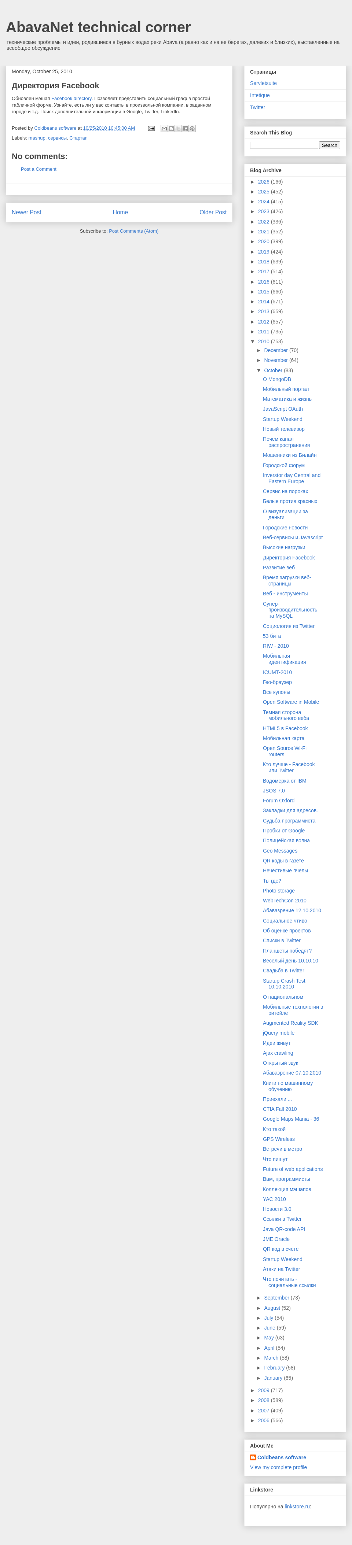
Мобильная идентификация (284, 659)
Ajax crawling (278, 1053)
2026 (264, 182)
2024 (264, 201)
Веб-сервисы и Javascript (293, 537)
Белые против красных (290, 501)
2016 (264, 282)
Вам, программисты (286, 1179)
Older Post (213, 212)
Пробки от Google (284, 831)
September (277, 1298)
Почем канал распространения (286, 442)
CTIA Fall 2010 (280, 1109)
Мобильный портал (286, 389)
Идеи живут (276, 1043)
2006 (264, 1420)
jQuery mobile (278, 1033)
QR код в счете (281, 1249)
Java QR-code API (284, 1229)
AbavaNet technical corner (98, 27)
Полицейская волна (286, 840)
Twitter (257, 107)
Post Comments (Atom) (133, 231)
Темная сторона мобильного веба (286, 715)
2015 (264, 292)
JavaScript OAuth (283, 409)
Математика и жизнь (287, 399)
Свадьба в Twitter (283, 970)
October (274, 370)
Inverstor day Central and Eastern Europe (291, 478)
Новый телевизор (284, 429)
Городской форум (284, 465)
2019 (264, 252)
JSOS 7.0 (274, 791)
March (272, 1358)
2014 (264, 301)
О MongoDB (277, 379)
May (269, 1338)
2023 (264, 211)
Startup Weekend (282, 419)
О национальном (283, 997)
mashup (37, 138)
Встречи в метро (282, 1149)
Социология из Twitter (289, 626)
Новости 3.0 (277, 1209)
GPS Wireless (279, 1139)
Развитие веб (279, 567)
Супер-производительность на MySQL (290, 610)
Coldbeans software (281, 1457)
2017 (264, 271)
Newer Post (26, 212)
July (269, 1318)
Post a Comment (38, 169)
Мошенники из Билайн (289, 455)
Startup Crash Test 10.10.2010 (284, 984)
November (276, 360)
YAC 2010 (274, 1199)
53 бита (272, 636)
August (272, 1308)
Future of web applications (293, 1169)
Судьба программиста (289, 821)
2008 (264, 1400)
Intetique (260, 95)
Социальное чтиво (285, 921)
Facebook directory (71, 98)
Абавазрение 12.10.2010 (292, 910)
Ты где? (272, 881)
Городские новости (285, 528)
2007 (264, 1410)
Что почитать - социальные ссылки (289, 1282)
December (276, 350)
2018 (264, 262)
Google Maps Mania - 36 (291, 1119)
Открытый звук (280, 1063)
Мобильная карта (284, 738)
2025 (264, 192)
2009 (264, 1390)
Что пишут (275, 1159)
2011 (264, 331)
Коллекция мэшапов (287, 1189)
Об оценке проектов (287, 931)
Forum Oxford (278, 800)
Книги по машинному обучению (288, 1086)
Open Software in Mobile (291, 702)
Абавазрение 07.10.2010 (292, 1073)
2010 (264, 341)
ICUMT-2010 (277, 672)
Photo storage (279, 891)
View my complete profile (278, 1467)
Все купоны (276, 692)
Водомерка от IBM (285, 781)
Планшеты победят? (287, 951)
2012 (264, 322)
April (270, 1348)
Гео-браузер (277, 682)
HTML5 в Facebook (285, 728)
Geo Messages (280, 851)
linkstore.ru (297, 1506)
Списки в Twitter (282, 940)
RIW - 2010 (276, 646)
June (270, 1328)
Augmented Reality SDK (290, 1023)
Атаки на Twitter (281, 1269)
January (274, 1378)
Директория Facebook (289, 558)
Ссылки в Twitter (282, 1219)
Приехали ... (277, 1099)
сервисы (57, 138)
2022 (264, 222)
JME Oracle (276, 1239)
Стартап (78, 138)
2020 (264, 241)
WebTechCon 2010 (285, 900)
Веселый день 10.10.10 (290, 961)
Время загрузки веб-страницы (287, 580)
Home (120, 212)
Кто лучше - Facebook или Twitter (289, 767)
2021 (264, 231)
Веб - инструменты (285, 593)
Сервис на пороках (285, 491)
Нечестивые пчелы (285, 870)
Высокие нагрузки (284, 547)
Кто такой (274, 1129)
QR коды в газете (283, 861)
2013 (264, 311)
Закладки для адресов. (290, 810)
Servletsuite (263, 83)
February (275, 1368)
